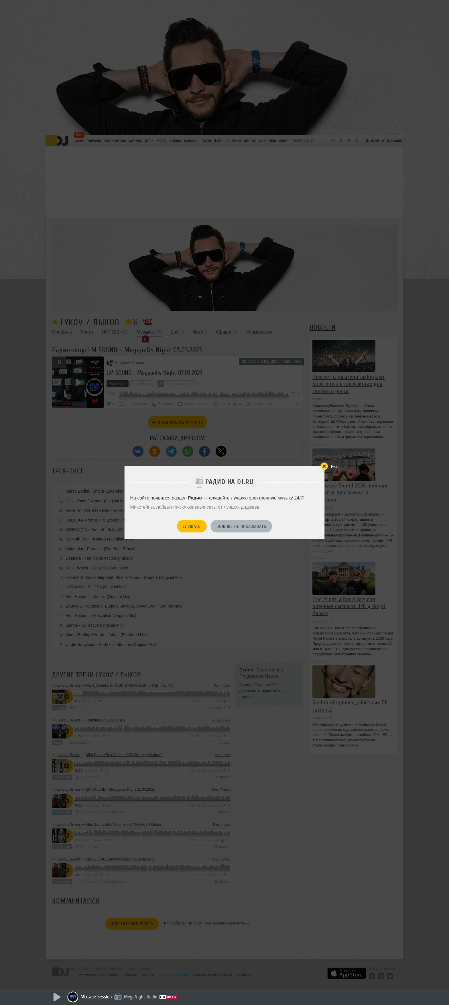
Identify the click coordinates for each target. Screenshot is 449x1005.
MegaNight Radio (140, 997)
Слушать (192, 526)
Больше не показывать (241, 526)
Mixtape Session (96, 997)
